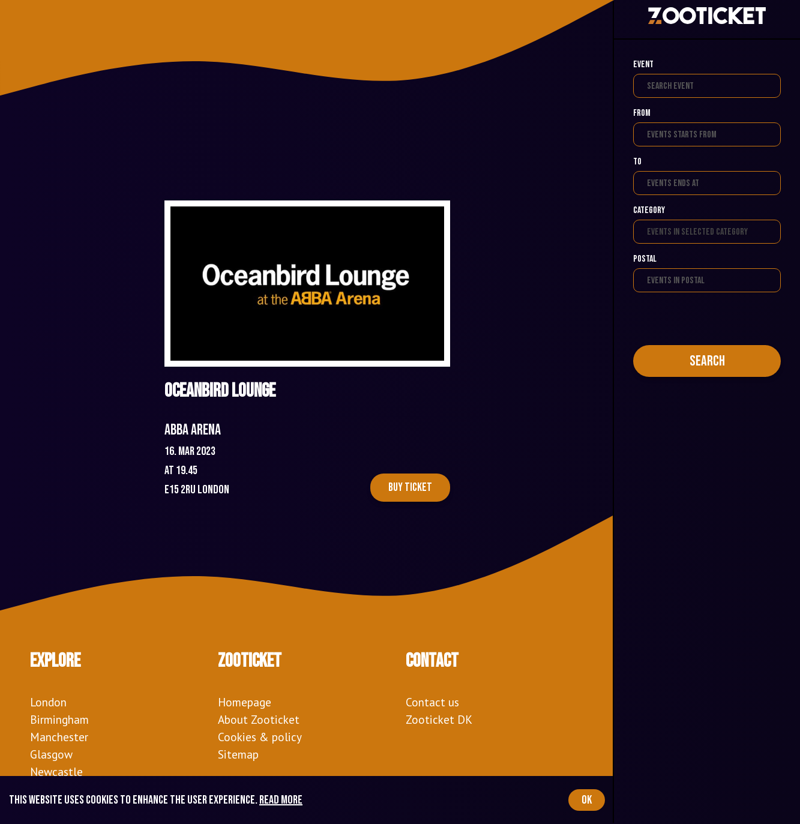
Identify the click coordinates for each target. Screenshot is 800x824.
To (637, 161)
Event (643, 64)
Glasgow (51, 754)
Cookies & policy (260, 736)
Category (649, 210)
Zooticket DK (439, 719)
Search (707, 361)
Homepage (244, 701)
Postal (645, 259)
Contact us (432, 701)
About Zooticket (258, 719)
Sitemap (238, 754)
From (642, 113)
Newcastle (56, 771)
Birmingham (59, 719)
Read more (280, 800)
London (48, 701)
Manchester (59, 736)
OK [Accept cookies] (587, 800)
